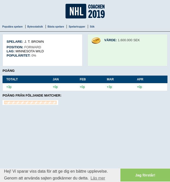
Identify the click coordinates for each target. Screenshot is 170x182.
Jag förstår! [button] (145, 175)
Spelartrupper (77, 26)
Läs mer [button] (98, 178)
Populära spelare (12, 26)
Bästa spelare (56, 26)
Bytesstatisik (35, 26)
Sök (92, 26)
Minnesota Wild (29, 51)
